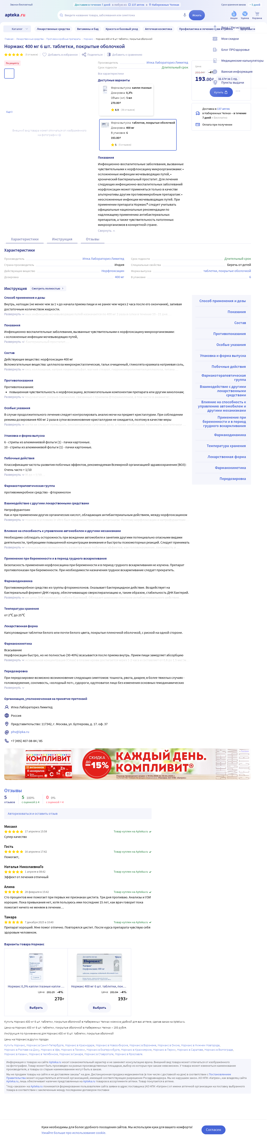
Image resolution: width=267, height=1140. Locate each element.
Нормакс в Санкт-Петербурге (45, 1045)
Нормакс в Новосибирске (112, 1045)
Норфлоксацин (112, 271)
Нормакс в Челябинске (43, 1054)
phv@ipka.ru (20, 732)
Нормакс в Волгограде (218, 1050)
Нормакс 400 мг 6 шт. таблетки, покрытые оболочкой (99, 986)
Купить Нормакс (14, 1045)
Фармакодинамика (230, 434)
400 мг (119, 277)
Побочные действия (229, 366)
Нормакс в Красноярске (136, 1050)
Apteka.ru (55, 1062)
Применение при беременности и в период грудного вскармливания (224, 421)
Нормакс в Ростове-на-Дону (21, 1050)
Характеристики (25, 239)
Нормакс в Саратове (190, 1050)
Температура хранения (226, 445)
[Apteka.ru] (18, 15)
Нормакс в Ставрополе (98, 1054)
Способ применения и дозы (222, 300)
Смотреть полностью (48, 288)
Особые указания (231, 344)
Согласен (213, 1129)
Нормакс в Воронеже (142, 1045)
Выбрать (36, 1007)
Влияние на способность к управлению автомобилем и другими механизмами (222, 406)
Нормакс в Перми (164, 1050)
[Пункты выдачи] (261, 85)
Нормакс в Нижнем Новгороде (200, 1045)
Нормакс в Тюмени (73, 1050)
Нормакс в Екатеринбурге (103, 1050)
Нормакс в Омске (169, 1045)
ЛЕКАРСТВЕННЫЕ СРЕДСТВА (30, 38)
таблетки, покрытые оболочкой (227, 271)
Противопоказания (229, 333)
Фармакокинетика (230, 467)
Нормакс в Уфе (50, 1050)
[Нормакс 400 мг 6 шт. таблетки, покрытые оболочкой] (138, 134)
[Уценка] (245, 15)
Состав (240, 322)
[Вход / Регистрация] (261, 30)
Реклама (245, 751)
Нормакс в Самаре (71, 1054)
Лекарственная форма (227, 456)
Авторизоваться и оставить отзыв (32, 813)
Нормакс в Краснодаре (79, 1045)
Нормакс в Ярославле (128, 1054)
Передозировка (233, 478)
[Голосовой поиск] (184, 15)
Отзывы (92, 239)
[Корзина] (257, 15)
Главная (9, 38)
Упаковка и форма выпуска (223, 355)
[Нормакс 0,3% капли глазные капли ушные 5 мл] (126, 99)
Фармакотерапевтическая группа (224, 377)
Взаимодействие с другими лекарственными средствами (223, 390)
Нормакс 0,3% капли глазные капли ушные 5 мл (36, 986)
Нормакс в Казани (15, 1054)
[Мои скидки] (261, 42)
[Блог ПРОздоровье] (261, 53)
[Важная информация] (261, 75)
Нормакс (88, 38)
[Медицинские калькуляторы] (261, 64)
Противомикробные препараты (63, 38)
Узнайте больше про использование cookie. (73, 1133)
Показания (237, 311)
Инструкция (62, 239)
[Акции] (234, 15)
